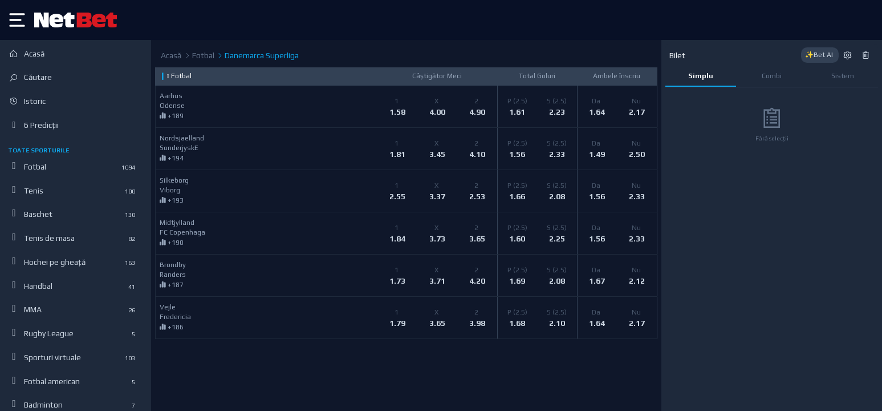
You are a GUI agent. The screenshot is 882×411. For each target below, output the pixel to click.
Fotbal (199, 56)
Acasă (171, 55)
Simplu (700, 76)
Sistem (842, 76)
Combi (772, 76)
